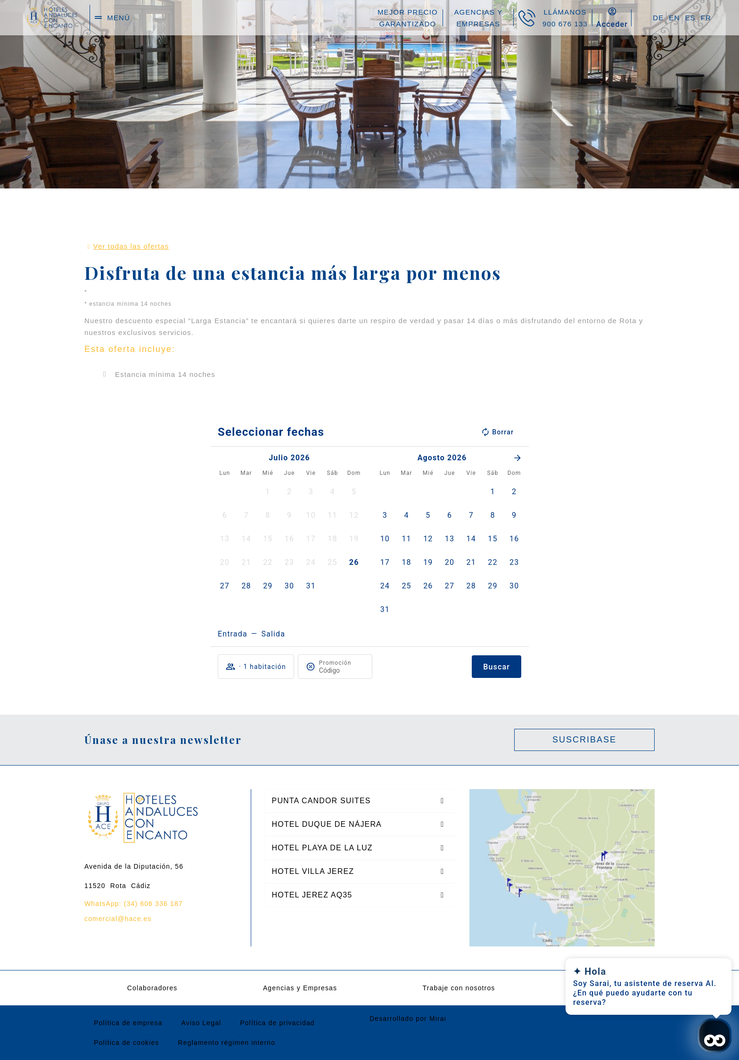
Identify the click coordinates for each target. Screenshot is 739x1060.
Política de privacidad (277, 1023)
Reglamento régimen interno (227, 1042)
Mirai (437, 1018)
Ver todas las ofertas (131, 246)
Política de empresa (128, 1023)
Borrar (497, 432)
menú (118, 18)
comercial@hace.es (118, 918)
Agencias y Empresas (300, 988)
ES (690, 18)
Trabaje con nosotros (459, 988)
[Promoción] (341, 670)
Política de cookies (126, 1042)
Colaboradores (152, 988)
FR (706, 18)
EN (674, 18)
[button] (268, 492)
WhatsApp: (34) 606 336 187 (133, 903)
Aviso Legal (201, 1023)
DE (658, 18)
